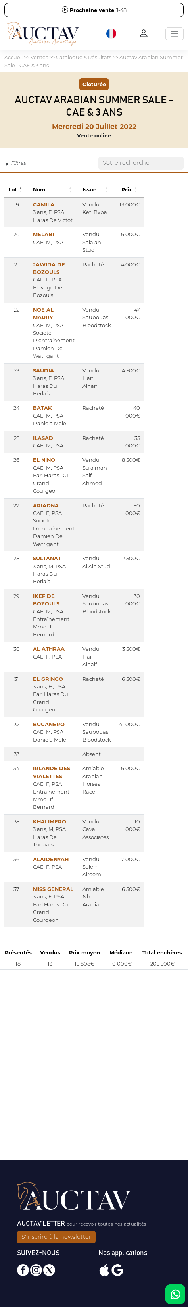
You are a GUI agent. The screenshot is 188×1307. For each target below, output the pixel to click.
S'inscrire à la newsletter (56, 1236)
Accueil (13, 57)
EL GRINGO (48, 679)
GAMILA (43, 204)
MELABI (43, 234)
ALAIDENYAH (51, 859)
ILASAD (43, 438)
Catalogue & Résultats (83, 57)
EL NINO (44, 460)
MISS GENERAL (53, 889)
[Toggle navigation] (174, 33)
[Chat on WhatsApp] (175, 1294)
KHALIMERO (49, 821)
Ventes (39, 57)
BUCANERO (49, 724)
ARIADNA (46, 505)
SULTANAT (47, 558)
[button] (112, 34)
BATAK (42, 408)
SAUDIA (43, 370)
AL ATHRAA (49, 649)
